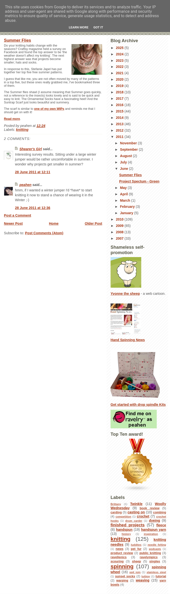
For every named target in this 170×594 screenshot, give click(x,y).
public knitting (150, 553)
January (127, 213)
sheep (136, 561)
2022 (120, 67)
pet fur (136, 549)
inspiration (151, 533)
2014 (120, 118)
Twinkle (136, 504)
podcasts (155, 548)
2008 (120, 232)
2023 (120, 60)
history (126, 533)
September (129, 149)
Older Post (93, 223)
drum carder (133, 520)
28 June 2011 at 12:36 (32, 208)
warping (122, 580)
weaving (142, 580)
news (120, 549)
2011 (120, 137)
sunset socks (125, 576)
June (124, 169)
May (124, 188)
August (126, 156)
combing (159, 512)
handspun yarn (153, 530)
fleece (161, 525)
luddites (136, 544)
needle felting (157, 544)
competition (123, 516)
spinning (122, 566)
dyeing (154, 520)
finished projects (128, 525)
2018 (120, 92)
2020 (120, 79)
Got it (98, 27)
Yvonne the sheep (125, 294)
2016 (120, 105)
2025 (120, 48)
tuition (146, 576)
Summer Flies (17, 40)
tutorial (161, 576)
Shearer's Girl (30, 149)
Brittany (116, 504)
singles (154, 561)
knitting (22, 130)
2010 (120, 219)
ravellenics (119, 557)
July (124, 162)
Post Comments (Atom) (44, 233)
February (128, 207)
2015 (120, 111)
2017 (120, 98)
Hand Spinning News (128, 340)
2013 (120, 124)
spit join (135, 572)
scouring (117, 561)
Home (53, 223)
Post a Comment (17, 215)
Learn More (78, 27)
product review (122, 553)
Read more (12, 119)
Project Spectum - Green (139, 181)
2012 (120, 130)
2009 (120, 226)
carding (116, 512)
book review (149, 508)
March (125, 200)
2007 (120, 238)
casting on (136, 512)
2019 (120, 86)
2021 (120, 73)
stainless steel (156, 572)
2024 (120, 54)
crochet (143, 516)
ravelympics (149, 557)
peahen (25, 185)
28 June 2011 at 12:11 (32, 172)
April (124, 194)
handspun (124, 530)
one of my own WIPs (49, 109)
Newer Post (13, 223)
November (129, 143)
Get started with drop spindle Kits (138, 405)
